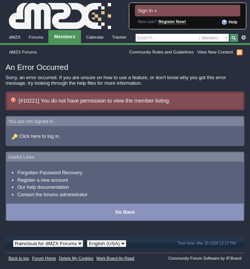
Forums (36, 37)
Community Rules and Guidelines (161, 51)
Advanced (243, 37)
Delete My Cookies (76, 258)
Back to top (19, 258)
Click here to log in (39, 136)
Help (229, 22)
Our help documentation (43, 187)
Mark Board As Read (115, 258)
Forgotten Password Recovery (49, 172)
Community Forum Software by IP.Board (204, 258)
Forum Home (44, 258)
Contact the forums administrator (52, 194)
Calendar (95, 37)
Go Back (125, 212)
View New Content (215, 51)
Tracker (119, 37)
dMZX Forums (23, 51)
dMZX (14, 37)
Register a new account (42, 180)
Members (64, 36)
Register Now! (172, 21)
